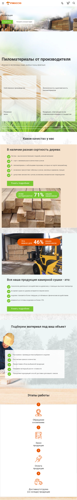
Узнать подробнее (20, 183)
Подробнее (7, 22)
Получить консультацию (24, 22)
